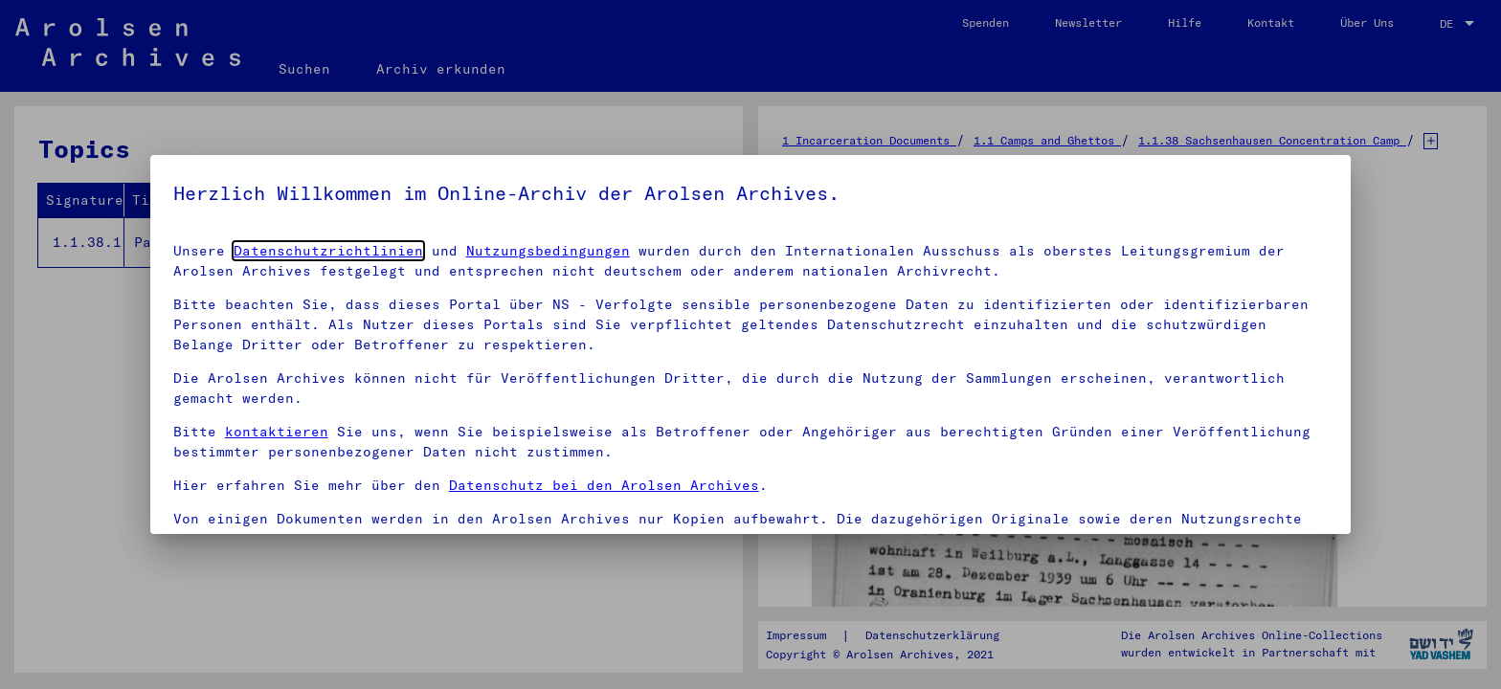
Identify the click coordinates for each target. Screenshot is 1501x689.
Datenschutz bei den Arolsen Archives (604, 485)
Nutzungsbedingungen (548, 250)
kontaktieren (276, 431)
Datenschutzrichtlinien (328, 250)
